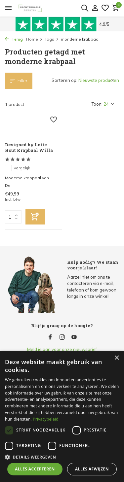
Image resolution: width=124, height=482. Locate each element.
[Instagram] (62, 337)
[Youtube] (74, 337)
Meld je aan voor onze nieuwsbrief (62, 349)
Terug (14, 39)
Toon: (97, 104)
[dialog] (62, 416)
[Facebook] (50, 337)
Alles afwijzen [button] (92, 469)
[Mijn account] (95, 8)
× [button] (116, 358)
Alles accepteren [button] (35, 469)
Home (34, 39)
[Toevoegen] (35, 216)
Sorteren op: (64, 80)
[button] (62, 457)
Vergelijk (17, 168)
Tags (52, 39)
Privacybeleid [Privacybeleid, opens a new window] (46, 419)
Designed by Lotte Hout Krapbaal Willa (29, 147)
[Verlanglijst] (105, 8)
